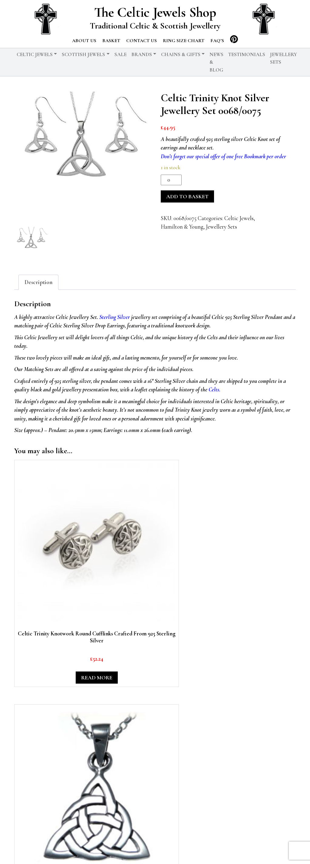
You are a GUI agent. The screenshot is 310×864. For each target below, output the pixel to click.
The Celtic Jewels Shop (155, 12)
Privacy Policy (145, 850)
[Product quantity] (171, 180)
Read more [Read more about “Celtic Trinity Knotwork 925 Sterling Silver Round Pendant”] (190, 574)
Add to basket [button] (118, 574)
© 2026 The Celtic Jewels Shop (85, 850)
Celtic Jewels (35, 54)
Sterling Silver (114, 316)
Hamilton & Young (182, 226)
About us (84, 41)
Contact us (141, 41)
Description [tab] (38, 282)
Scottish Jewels (83, 54)
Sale (120, 54)
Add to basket (187, 196)
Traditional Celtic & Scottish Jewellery (155, 26)
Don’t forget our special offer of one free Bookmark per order (223, 156)
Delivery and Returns (195, 850)
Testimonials (246, 54)
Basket (111, 41)
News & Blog (216, 62)
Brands (141, 54)
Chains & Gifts (180, 54)
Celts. (214, 389)
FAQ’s (217, 41)
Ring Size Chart (183, 41)
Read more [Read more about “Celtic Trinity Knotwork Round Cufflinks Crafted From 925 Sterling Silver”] (45, 574)
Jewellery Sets (283, 58)
